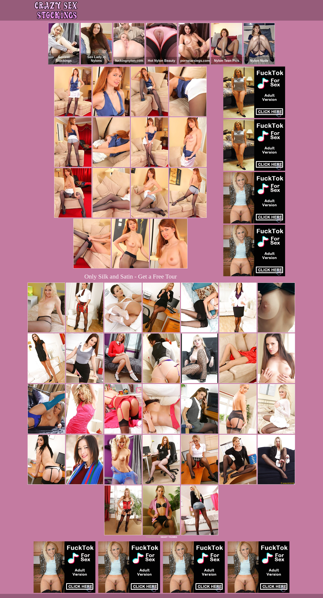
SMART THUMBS (168, 537)
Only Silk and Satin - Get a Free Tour (130, 276)
